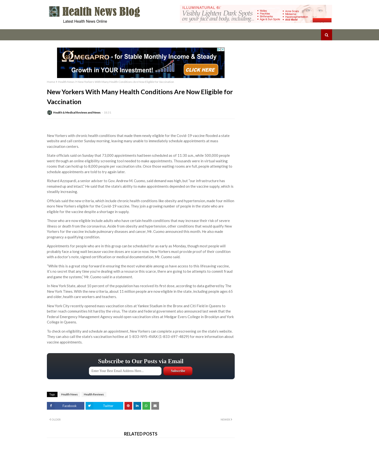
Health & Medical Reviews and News (77, 112)
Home (51, 82)
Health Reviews (94, 394)
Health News (66, 82)
